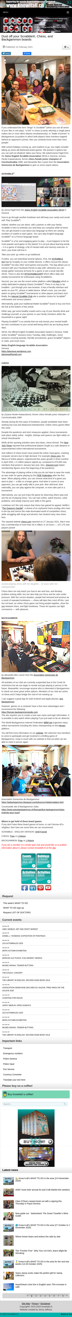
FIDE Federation (44, 475)
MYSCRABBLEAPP (33, 274)
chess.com (55, 456)
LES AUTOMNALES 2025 (12, 943)
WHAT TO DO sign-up (13, 908)
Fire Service (8, 1069)
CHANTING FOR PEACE (12, 998)
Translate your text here (14, 1080)
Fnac (12, 836)
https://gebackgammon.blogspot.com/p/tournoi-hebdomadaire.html (33, 802)
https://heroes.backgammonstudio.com (20, 712)
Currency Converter (12, 1074)
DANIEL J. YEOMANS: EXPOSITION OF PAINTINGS (23, 936)
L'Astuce (22, 836)
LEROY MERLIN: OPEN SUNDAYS (16, 1005)
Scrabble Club (25, 296)
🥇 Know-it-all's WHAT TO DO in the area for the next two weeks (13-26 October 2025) (42, 1262)
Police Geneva (10, 1059)
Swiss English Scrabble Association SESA (44, 210)
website (39, 733)
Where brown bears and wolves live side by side (37, 1236)
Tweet (6, 53)
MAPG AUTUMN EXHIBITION (14, 951)
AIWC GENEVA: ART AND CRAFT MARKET (20, 929)
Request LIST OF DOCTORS (17, 912)
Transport (7, 1048)
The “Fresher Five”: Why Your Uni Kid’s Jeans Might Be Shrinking (41, 1252)
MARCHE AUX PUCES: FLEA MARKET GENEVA (22, 958)
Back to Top (66, 1314)
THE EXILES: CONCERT (12, 973)
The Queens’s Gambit (12, 508)
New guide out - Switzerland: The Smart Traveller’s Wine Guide (41, 1214)
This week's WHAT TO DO (15, 903)
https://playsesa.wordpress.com (16, 351)
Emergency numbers (13, 1053)
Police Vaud (8, 1064)
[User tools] (66, 47)
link (54, 848)
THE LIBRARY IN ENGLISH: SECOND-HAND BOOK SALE (26, 980)
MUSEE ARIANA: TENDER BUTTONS (17, 965)
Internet (15, 296)
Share (27, 53)
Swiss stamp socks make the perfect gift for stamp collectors (38, 1274)
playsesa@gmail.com (12, 354)
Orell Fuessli (41, 832)
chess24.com (52, 465)
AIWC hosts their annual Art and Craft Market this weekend (42, 1190)
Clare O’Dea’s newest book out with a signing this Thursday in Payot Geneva (38, 1202)
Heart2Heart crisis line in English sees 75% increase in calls (40, 1285)
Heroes (62, 725)
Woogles (56, 281)
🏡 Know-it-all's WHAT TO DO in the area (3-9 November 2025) (42, 1179)
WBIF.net (48, 722)
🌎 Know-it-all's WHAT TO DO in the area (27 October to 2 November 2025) (42, 1226)
